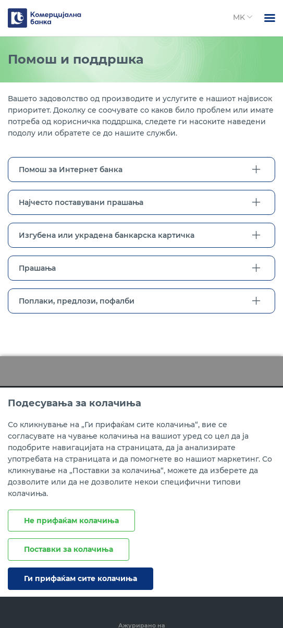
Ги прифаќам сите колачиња (80, 578)
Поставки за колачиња (68, 549)
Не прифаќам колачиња (71, 520)
